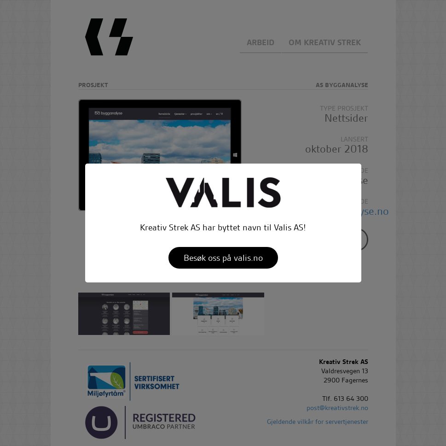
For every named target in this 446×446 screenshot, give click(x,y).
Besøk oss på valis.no (223, 258)
